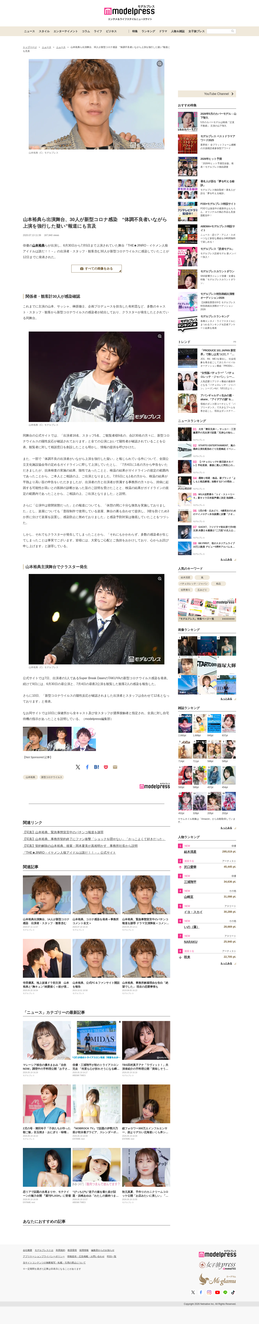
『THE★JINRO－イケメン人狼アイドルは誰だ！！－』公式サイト (69, 852)
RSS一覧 (112, 1256)
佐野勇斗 (185, 590)
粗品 (218, 583)
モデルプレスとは (44, 1250)
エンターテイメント (66, 31)
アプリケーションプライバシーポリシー (44, 1256)
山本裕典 (38, 245)
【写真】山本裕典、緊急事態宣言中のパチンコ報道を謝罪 (63, 832)
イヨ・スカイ (193, 912)
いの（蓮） (191, 927)
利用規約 (60, 1250)
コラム (86, 31)
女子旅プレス (196, 31)
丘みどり (202, 590)
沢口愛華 (190, 867)
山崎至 (188, 897)
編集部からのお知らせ (102, 1250)
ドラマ (163, 31)
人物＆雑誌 (178, 31)
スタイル (44, 31)
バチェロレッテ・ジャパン (194, 583)
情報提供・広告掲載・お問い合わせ (85, 1256)
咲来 (187, 957)
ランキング (148, 31)
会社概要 (27, 1250)
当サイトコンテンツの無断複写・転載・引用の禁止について (54, 1262)
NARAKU (190, 942)
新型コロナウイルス (51, 777)
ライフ (98, 31)
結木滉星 (185, 577)
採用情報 (84, 1250)
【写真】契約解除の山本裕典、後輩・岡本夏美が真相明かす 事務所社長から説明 (80, 845)
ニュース (29, 31)
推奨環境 (72, 1250)
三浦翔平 (190, 882)
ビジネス (111, 31)
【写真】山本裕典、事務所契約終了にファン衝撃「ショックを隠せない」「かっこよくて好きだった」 (94, 839)
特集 (135, 31)
